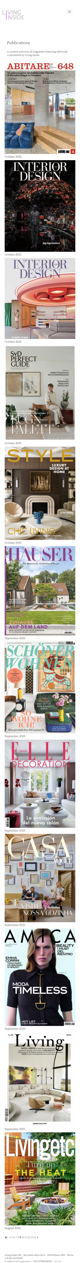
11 (26, 1237)
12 (29, 1237)
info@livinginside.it (21, 1261)
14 (35, 1237)
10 (23, 1237)
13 (31, 1237)
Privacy (57, 1261)
